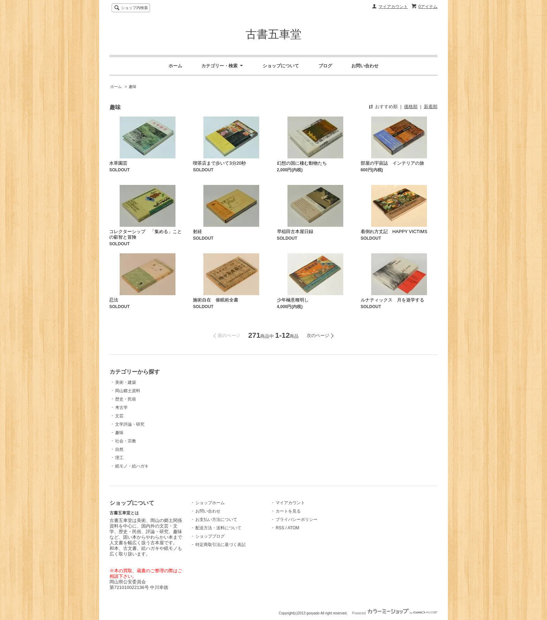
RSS (280, 527)
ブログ (325, 65)
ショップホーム (210, 502)
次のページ (318, 335)
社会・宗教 (125, 441)
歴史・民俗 (125, 399)
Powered (394, 613)
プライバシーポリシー (296, 519)
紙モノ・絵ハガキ (132, 466)
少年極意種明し (293, 299)
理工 (119, 457)
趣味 (132, 86)
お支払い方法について (216, 519)
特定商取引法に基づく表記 (220, 544)
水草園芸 (118, 163)
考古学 (121, 407)
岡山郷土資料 (127, 390)
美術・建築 (125, 382)
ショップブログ (210, 536)
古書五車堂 (273, 34)
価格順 (411, 106)
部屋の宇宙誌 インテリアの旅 (392, 163)
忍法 (113, 299)
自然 (119, 449)
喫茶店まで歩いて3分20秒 (219, 163)
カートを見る (288, 511)
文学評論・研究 (129, 424)
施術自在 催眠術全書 (215, 299)
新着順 (430, 106)
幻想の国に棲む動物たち (302, 163)
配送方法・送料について (218, 527)
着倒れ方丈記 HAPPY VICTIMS (394, 231)
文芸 (119, 415)
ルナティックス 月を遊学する (392, 299)
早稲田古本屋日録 (295, 231)
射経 (197, 231)
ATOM (293, 527)
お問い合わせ (365, 65)
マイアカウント (393, 6)
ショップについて (281, 65)
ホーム (175, 65)
